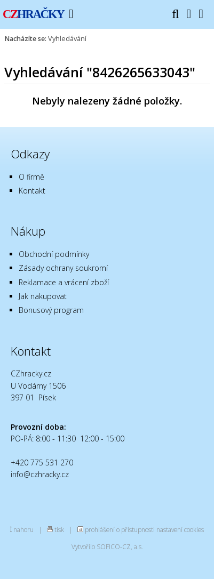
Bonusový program (51, 310)
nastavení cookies (180, 529)
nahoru (23, 529)
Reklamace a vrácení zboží (64, 282)
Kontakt (32, 191)
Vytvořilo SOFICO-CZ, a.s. (107, 546)
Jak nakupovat (43, 296)
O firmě (31, 177)
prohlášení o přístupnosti (120, 529)
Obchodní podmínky (54, 254)
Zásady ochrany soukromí (63, 268)
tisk (59, 529)
